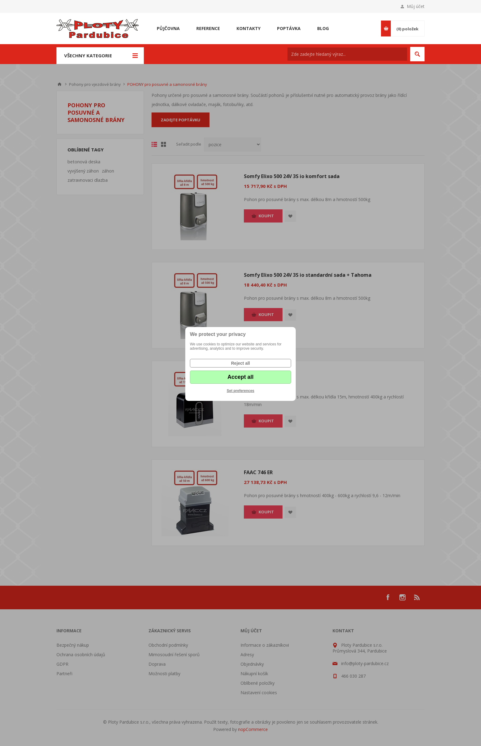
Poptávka (289, 28)
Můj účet (416, 6)
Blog (323, 28)
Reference (208, 28)
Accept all (240, 377)
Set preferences (240, 391)
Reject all (240, 363)
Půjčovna (168, 28)
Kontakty (248, 28)
